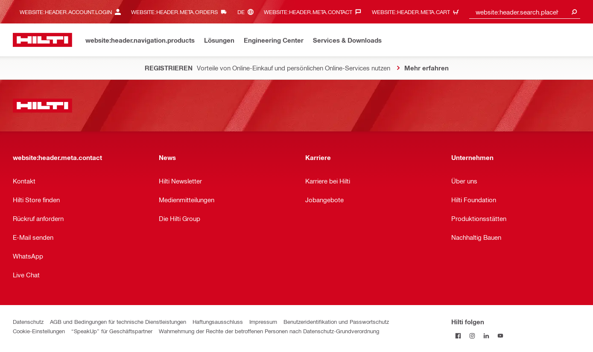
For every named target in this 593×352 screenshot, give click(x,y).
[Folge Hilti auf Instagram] (472, 336)
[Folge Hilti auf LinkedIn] (486, 336)
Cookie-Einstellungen (39, 331)
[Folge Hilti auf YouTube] (501, 336)
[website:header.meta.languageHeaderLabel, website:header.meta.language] (247, 12)
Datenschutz (28, 321)
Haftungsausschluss (218, 321)
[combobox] (524, 12)
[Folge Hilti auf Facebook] (458, 336)
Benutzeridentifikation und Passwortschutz (336, 321)
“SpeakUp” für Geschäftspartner (111, 331)
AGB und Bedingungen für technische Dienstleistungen (118, 321)
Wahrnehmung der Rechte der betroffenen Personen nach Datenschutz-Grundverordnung (269, 331)
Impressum (263, 321)
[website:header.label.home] (42, 40)
